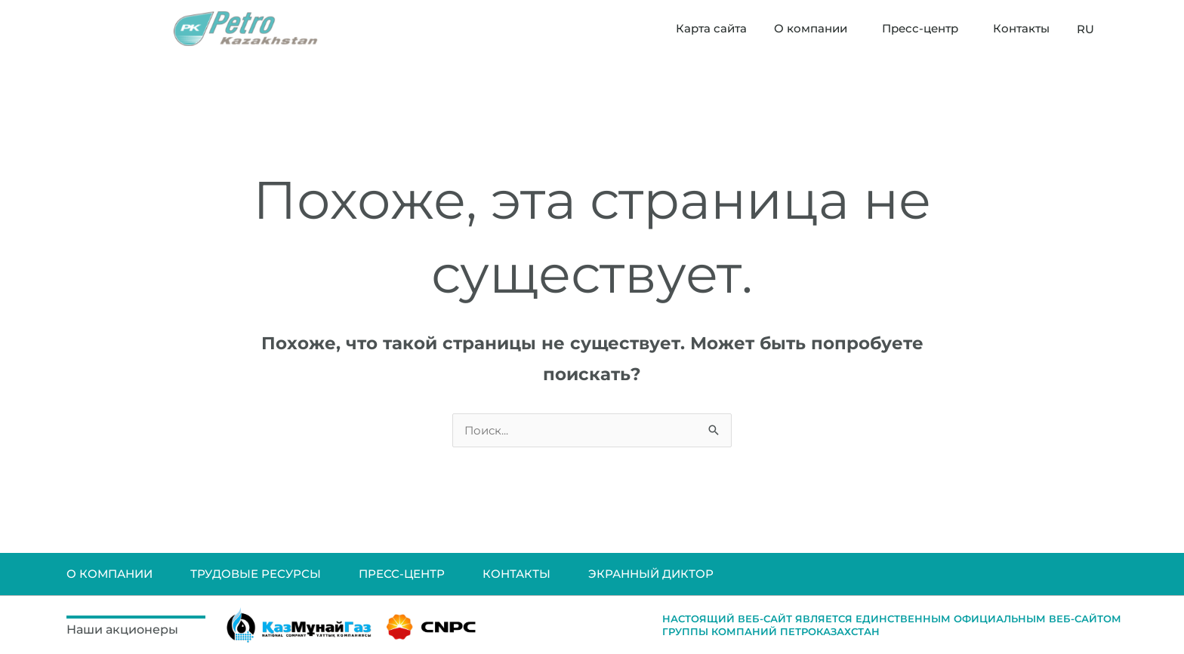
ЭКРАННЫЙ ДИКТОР (651, 573)
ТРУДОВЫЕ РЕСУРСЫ (255, 573)
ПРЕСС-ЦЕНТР (402, 573)
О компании (814, 28)
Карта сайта (711, 28)
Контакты (1021, 28)
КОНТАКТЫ (516, 573)
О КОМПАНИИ (109, 573)
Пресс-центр (924, 28)
